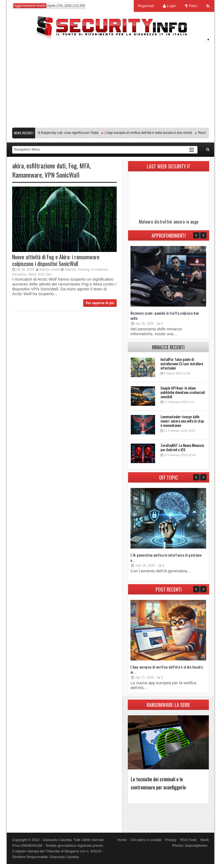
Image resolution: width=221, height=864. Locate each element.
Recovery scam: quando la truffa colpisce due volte (164, 315)
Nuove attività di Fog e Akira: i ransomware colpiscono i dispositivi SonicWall (55, 260)
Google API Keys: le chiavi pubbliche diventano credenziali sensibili (182, 392)
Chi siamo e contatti (145, 840)
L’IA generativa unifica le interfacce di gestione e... (166, 557)
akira (18, 165)
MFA (84, 165)
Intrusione (19, 274)
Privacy (171, 840)
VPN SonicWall (62, 175)
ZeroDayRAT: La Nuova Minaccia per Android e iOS (182, 447)
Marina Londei (49, 269)
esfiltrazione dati (46, 165)
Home (122, 840)
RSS (41, 274)
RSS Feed (188, 840)
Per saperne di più (100, 303)
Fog (72, 165)
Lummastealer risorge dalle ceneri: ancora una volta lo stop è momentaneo (182, 421)
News (32, 274)
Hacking (83, 269)
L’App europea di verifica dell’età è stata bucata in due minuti (149, 133)
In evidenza (99, 269)
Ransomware (27, 175)
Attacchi (70, 269)
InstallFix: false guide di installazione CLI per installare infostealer (181, 363)
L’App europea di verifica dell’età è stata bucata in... (166, 669)
